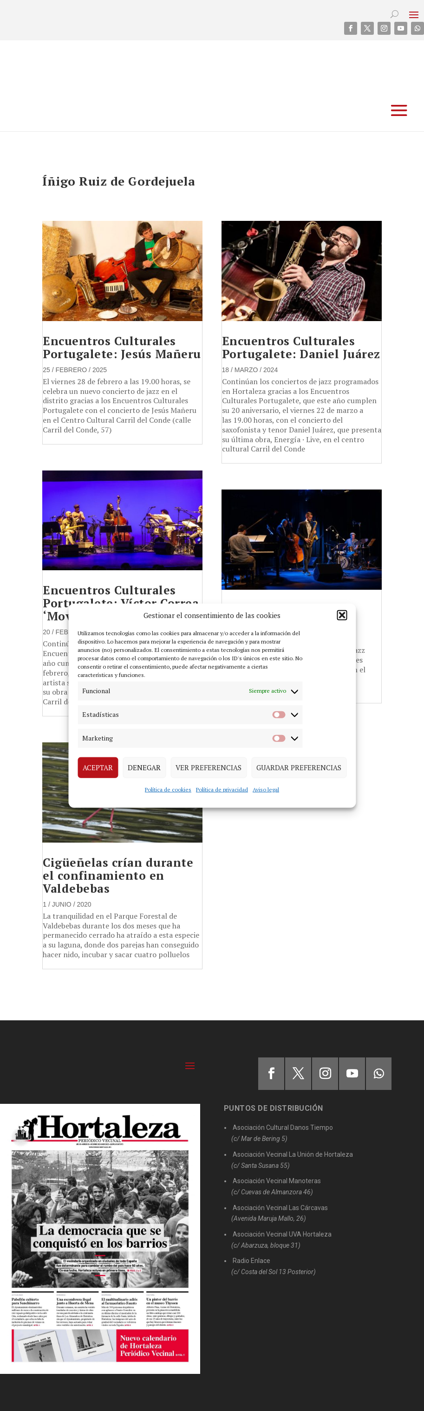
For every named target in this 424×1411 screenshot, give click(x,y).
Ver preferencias (208, 767)
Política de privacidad (222, 789)
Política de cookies (168, 789)
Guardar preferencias (298, 767)
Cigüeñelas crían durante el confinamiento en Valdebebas (118, 875)
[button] (341, 615)
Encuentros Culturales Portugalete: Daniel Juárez (301, 347)
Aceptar (98, 767)
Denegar (144, 767)
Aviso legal (266, 789)
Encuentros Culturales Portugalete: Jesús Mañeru (122, 347)
